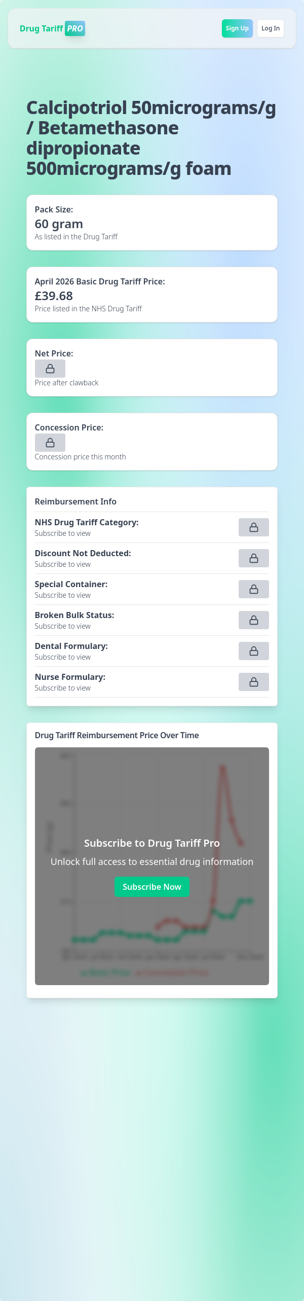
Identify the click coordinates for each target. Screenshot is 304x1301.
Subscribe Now (152, 886)
